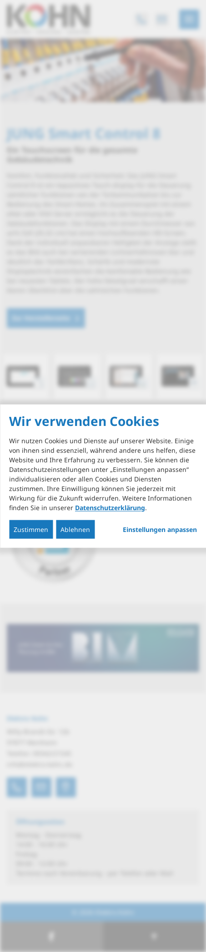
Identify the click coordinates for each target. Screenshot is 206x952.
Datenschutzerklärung (110, 507)
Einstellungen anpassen (160, 529)
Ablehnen (75, 529)
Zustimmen (31, 529)
